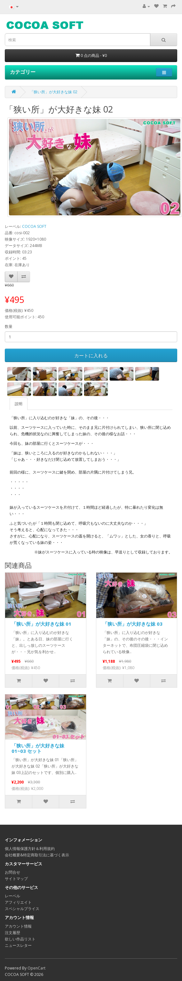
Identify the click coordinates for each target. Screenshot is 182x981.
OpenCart (36, 968)
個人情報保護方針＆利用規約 (30, 848)
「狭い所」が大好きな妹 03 (132, 624)
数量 (8, 326)
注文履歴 (12, 932)
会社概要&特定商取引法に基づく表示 (37, 855)
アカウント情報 (18, 926)
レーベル (12, 896)
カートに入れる (91, 355)
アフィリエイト (18, 902)
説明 (18, 403)
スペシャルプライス (22, 908)
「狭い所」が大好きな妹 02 (53, 92)
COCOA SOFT (34, 226)
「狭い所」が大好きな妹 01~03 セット (38, 748)
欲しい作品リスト (20, 939)
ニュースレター (18, 945)
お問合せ (12, 872)
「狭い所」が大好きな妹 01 (41, 624)
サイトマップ (16, 878)
